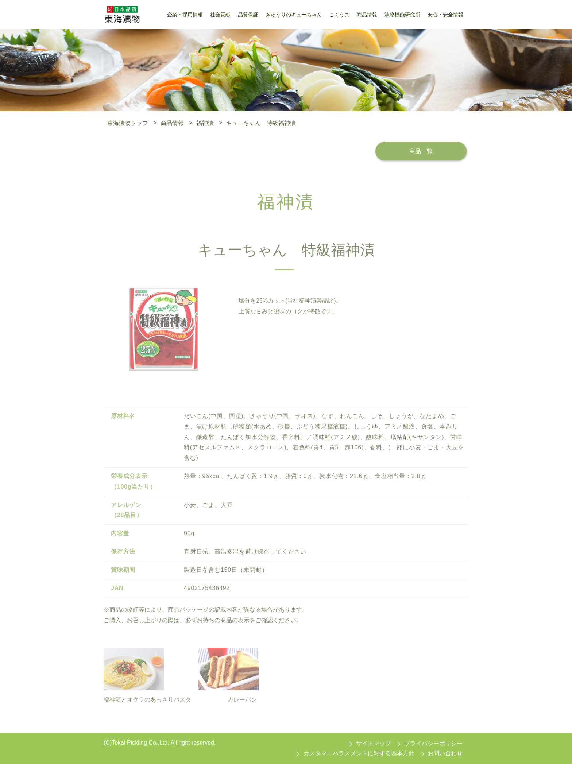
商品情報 (172, 123)
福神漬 (205, 123)
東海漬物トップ (127, 123)
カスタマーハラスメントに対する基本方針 (359, 753)
